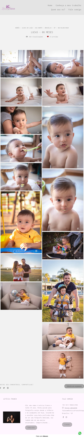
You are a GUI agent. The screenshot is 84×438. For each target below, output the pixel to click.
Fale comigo (74, 10)
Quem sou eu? (58, 10)
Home (50, 5)
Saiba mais (31, 427)
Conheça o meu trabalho (68, 5)
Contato (67, 424)
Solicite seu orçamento (74, 386)
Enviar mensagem (71, 408)
